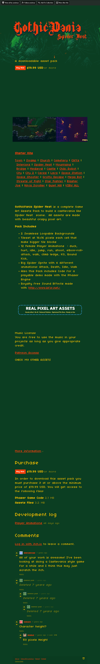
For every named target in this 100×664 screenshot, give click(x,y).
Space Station (71, 173)
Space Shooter (28, 177)
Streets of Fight (29, 181)
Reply (21, 574)
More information (29, 451)
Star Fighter (54, 181)
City (19, 173)
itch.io (17, 659)
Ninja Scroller (34, 185)
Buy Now (20, 68)
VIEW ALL (72, 185)
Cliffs (75, 160)
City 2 (30, 173)
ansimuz (31, 635)
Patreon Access (27, 352)
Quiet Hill (55, 185)
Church (45, 160)
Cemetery (61, 160)
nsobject (27, 622)
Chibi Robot (68, 168)
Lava (54, 173)
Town (19, 160)
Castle (51, 168)
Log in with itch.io (28, 544)
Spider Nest (43, 164)
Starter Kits (24, 153)
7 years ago (42, 553)
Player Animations (28, 523)
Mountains (63, 164)
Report (37, 659)
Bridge (21, 168)
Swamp (31, 160)
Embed (43, 659)
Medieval (36, 168)
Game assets (19, 661)
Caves (42, 173)
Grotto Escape (53, 177)
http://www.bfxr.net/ (44, 287)
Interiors (23, 164)
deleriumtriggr (29, 553)
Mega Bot (75, 177)
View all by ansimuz (27, 659)
